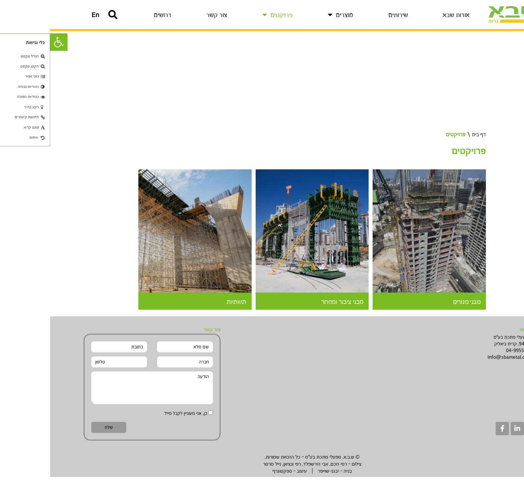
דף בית (428, 137)
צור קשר (166, 16)
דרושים (112, 16)
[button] (45, 16)
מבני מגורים (415, 304)
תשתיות (185, 304)
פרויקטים (227, 16)
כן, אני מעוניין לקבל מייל (135, 416)
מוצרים (290, 16)
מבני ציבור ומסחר (290, 304)
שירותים (348, 16)
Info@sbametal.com (459, 360)
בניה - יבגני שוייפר (285, 474)
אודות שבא (406, 16)
